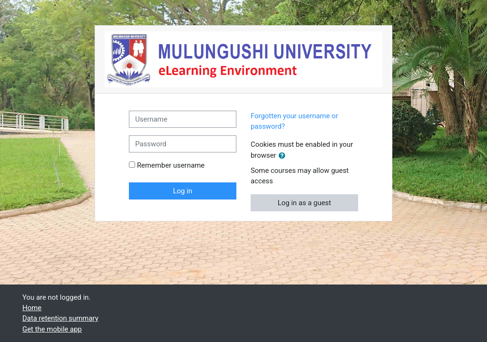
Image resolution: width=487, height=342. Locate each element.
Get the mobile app (52, 329)
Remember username (171, 165)
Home (31, 308)
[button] (284, 156)
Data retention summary (60, 318)
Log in (182, 191)
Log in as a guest (304, 203)
